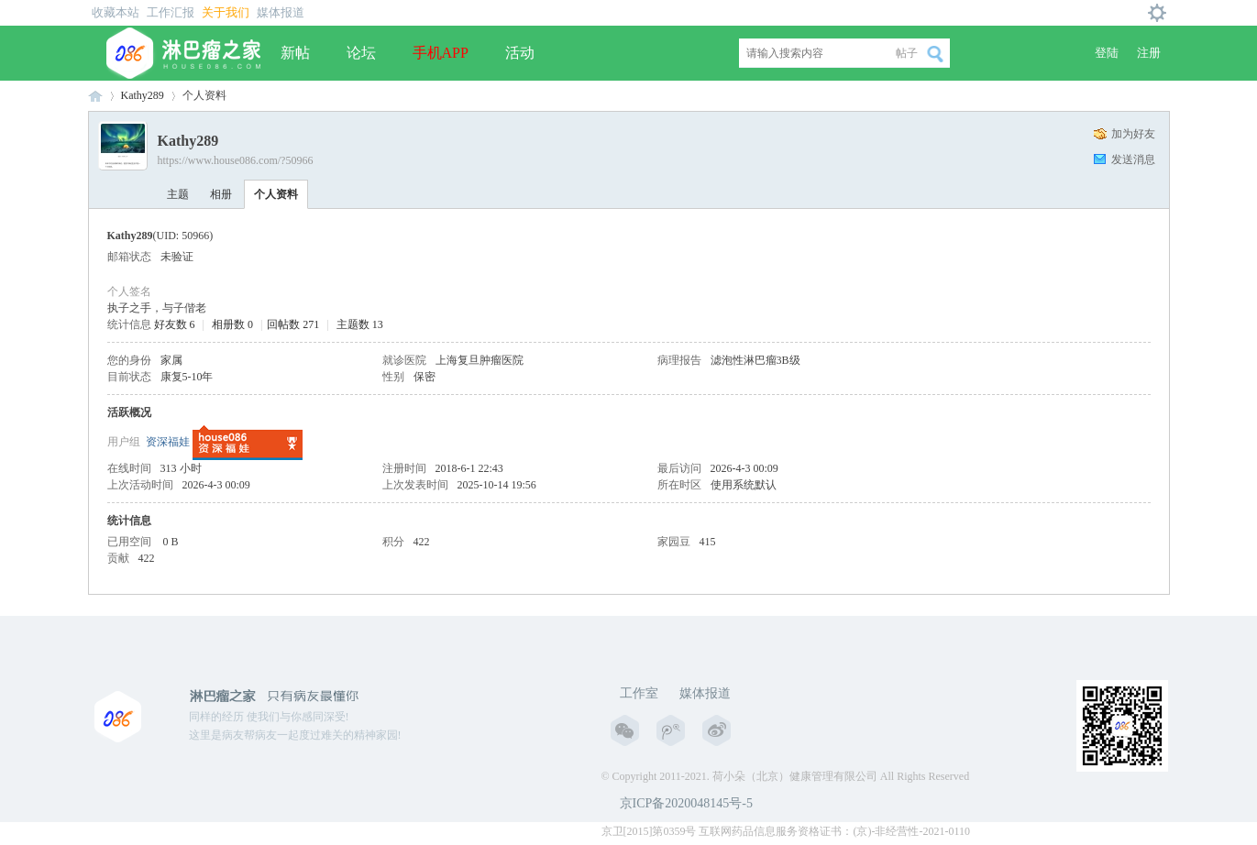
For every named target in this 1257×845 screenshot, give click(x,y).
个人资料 (276, 194)
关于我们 (225, 12)
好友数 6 (174, 324)
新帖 (295, 52)
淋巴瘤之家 (95, 95)
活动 (520, 52)
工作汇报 (170, 12)
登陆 (1107, 53)
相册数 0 (232, 324)
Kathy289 (142, 95)
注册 (1149, 53)
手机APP (441, 52)
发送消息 (1133, 159)
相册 (221, 194)
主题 (178, 194)
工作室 (639, 693)
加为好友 (1133, 133)
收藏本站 (115, 12)
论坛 (361, 52)
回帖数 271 (293, 324)
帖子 (907, 53)
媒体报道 (280, 12)
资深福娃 (168, 441)
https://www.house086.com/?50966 (236, 160)
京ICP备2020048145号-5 (686, 803)
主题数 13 (359, 324)
